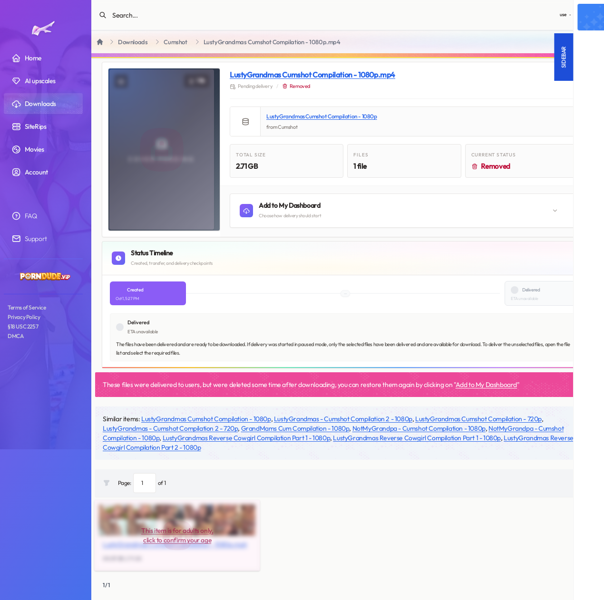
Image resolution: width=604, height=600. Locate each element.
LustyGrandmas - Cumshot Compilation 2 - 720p (170, 428)
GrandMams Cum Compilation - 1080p (295, 428)
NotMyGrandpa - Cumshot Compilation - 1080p (419, 428)
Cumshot (175, 42)
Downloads (132, 42)
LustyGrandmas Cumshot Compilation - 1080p (321, 116)
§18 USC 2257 (23, 326)
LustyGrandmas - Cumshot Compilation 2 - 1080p (343, 419)
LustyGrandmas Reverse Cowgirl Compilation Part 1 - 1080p (247, 438)
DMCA (15, 335)
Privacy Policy (24, 316)
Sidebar (462, 57)
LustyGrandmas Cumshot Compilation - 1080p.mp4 (312, 74)
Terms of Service (27, 307)
